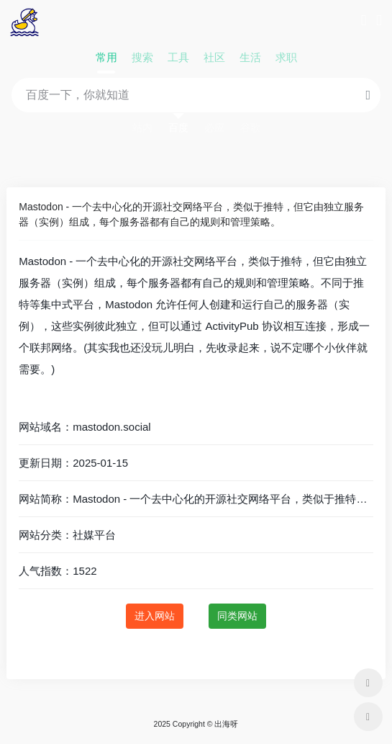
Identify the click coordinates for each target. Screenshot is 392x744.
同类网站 (237, 616)
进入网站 (155, 616)
